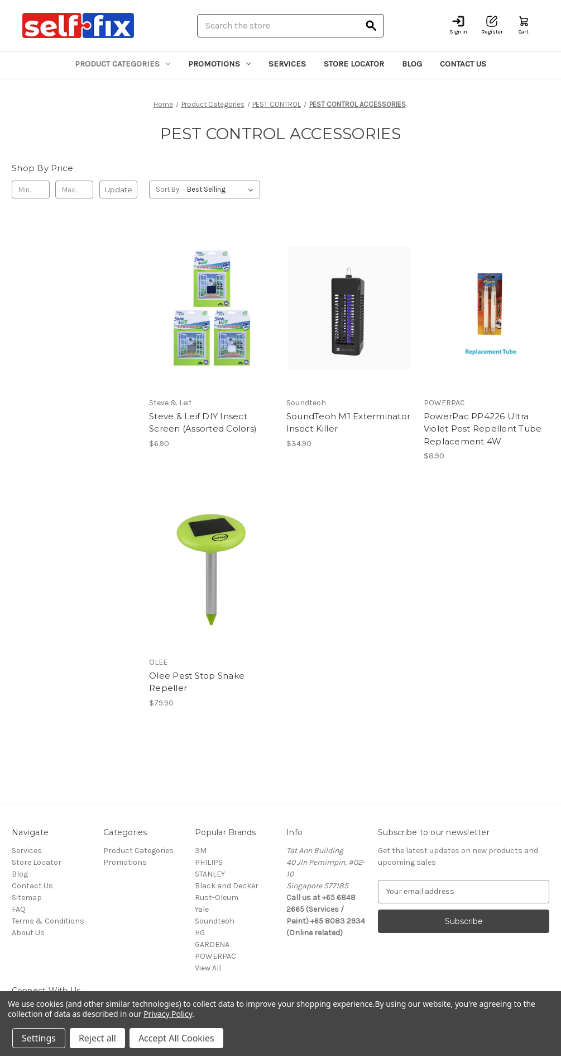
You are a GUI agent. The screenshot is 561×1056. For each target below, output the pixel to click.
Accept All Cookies (176, 1038)
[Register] (492, 25)
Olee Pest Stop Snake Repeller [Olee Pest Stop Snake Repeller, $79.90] (196, 682)
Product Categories (122, 64)
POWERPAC (215, 956)
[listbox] (222, 189)
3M (201, 850)
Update (118, 189)
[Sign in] (458, 25)
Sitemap (27, 897)
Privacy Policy (167, 1013)
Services (287, 64)
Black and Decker (226, 886)
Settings (39, 1038)
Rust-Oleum (216, 897)
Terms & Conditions (48, 921)
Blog (412, 64)
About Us (28, 932)
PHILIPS (209, 862)
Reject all (97, 1038)
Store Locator (354, 64)
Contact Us (463, 64)
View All (208, 968)
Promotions (219, 64)
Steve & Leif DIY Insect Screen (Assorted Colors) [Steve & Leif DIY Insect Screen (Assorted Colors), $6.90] (203, 422)
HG (200, 932)
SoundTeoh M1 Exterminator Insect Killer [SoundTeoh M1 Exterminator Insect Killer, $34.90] (348, 422)
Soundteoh (214, 921)
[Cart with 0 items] (523, 25)
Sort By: (168, 189)
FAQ (19, 909)
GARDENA (212, 944)
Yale (202, 909)
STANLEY (210, 874)
